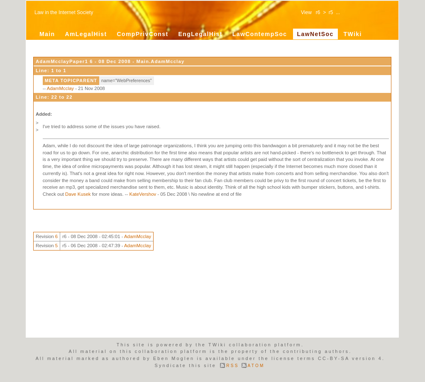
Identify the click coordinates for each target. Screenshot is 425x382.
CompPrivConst (142, 34)
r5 (331, 12)
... (338, 12)
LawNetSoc (315, 34)
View (306, 12)
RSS (232, 365)
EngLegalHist (200, 34)
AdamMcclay (60, 88)
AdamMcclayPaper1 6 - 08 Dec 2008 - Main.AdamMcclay (110, 61)
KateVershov (142, 194)
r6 (318, 12)
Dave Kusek (77, 194)
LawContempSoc (259, 34)
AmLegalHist (86, 34)
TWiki (353, 34)
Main (47, 34)
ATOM (256, 365)
